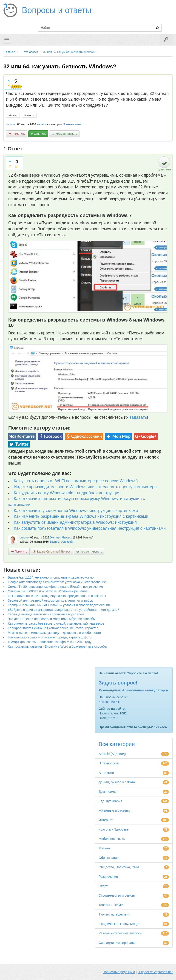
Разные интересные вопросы (120, 933)
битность (29, 115)
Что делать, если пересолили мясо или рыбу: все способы (51, 619)
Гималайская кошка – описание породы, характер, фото (50, 637)
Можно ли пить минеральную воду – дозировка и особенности (54, 633)
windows (13, 115)
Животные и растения (115, 810)
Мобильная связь (112, 839)
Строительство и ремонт (117, 895)
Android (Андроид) (112, 754)
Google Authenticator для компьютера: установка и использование (57, 582)
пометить (18, 133)
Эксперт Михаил (61, 537)
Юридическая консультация (119, 924)
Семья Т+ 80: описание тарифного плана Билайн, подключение (55, 586)
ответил (25, 537)
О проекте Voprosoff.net (155, 972)
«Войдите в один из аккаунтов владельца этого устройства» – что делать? (63, 609)
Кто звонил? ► (110, 702)
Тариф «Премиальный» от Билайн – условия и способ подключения (59, 605)
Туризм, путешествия (114, 914)
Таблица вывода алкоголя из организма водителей (46, 614)
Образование (109, 858)
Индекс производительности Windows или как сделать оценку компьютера (85, 487)
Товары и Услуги (111, 905)
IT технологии (72, 124)
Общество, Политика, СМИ (119, 867)
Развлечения (108, 876)
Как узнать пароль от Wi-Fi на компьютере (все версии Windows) (76, 481)
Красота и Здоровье (114, 829)
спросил (11, 124)
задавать (138, 417)
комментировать (66, 133)
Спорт (103, 886)
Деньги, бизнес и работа (117, 782)
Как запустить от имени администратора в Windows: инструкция (75, 522)
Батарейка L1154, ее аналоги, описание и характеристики (51, 577)
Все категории (117, 744)
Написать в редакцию (119, 972)
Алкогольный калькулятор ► (145, 690)
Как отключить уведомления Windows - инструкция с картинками (76, 510)
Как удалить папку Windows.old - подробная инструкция (67, 493)
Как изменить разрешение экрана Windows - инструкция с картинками (81, 516)
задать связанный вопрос (54, 551)
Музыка (104, 848)
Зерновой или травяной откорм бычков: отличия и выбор (50, 600)
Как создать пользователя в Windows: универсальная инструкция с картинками (90, 528)
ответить (40, 133)
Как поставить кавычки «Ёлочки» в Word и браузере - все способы (57, 646)
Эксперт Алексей (61, 541)
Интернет (106, 820)
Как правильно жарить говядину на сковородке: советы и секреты (57, 596)
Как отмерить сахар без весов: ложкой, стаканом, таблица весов (56, 623)
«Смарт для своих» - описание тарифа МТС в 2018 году (49, 642)
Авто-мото (106, 773)
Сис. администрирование (117, 943)
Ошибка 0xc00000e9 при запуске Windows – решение (48, 591)
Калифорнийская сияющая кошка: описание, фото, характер (53, 628)
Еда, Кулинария (110, 801)
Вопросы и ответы (56, 10)
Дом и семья (108, 791)
